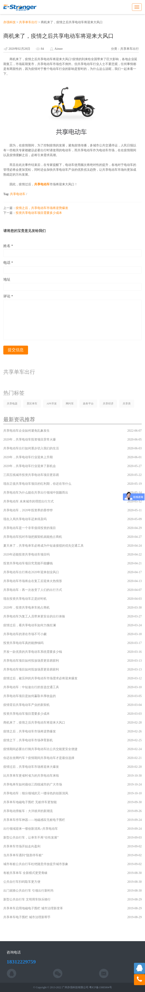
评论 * (8, 296)
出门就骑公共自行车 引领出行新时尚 (72, 890)
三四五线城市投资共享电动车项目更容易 (72, 475)
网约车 (70, 403)
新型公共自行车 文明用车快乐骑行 (72, 899)
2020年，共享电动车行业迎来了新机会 (72, 466)
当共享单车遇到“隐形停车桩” (72, 855)
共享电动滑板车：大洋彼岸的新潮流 (72, 811)
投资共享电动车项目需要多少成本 (39, 212)
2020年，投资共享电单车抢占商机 (72, 607)
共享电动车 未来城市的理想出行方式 (72, 501)
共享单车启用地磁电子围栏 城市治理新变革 (72, 908)
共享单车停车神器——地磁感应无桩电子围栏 (72, 820)
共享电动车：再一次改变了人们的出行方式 (72, 590)
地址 (6, 279)
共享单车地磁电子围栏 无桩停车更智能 (72, 802)
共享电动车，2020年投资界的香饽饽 (72, 510)
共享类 (127, 403)
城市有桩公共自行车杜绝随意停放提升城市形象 (72, 864)
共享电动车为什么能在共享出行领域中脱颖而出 (72, 492)
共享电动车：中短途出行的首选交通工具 (72, 687)
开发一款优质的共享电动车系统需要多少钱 (72, 651)
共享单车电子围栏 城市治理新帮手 (72, 917)
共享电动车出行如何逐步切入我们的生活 (72, 448)
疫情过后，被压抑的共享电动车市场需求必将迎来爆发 (72, 678)
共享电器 (12, 403)
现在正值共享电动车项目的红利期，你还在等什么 (72, 483)
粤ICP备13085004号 (100, 987)
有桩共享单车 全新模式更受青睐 (72, 873)
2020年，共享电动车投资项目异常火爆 (72, 439)
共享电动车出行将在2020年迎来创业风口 (72, 572)
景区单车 (32, 403)
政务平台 (88, 403)
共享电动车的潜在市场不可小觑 (72, 634)
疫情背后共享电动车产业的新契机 (72, 705)
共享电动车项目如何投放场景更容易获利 (72, 660)
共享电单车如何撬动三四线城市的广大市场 (72, 784)
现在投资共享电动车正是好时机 (72, 598)
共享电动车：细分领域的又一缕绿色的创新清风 (72, 793)
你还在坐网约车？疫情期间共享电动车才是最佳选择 (72, 758)
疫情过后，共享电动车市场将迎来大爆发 (72, 766)
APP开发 (52, 403)
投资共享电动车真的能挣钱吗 (72, 643)
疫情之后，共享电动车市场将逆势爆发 (42, 208)
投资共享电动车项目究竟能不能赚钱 (72, 563)
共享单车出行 (28, 22)
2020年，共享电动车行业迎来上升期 (72, 457)
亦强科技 (9, 22)
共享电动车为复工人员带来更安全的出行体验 (72, 616)
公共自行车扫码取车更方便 (72, 881)
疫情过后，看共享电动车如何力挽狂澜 (72, 625)
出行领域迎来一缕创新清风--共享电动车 (72, 828)
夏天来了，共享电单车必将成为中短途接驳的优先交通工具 (72, 545)
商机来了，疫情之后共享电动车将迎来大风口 (72, 722)
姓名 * (8, 246)
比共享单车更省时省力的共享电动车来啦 (72, 775)
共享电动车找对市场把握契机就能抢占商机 (72, 536)
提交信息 (16, 350)
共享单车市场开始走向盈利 (72, 846)
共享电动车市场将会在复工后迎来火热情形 (72, 581)
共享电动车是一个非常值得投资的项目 (72, 528)
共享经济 (108, 403)
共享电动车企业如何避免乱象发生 (72, 430)
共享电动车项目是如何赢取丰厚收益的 (72, 696)
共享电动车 (17, 194)
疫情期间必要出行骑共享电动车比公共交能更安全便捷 (72, 749)
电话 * (8, 262)
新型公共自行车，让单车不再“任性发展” (72, 837)
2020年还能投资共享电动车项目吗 (72, 554)
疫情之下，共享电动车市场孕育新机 (72, 740)
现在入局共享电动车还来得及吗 (72, 519)
